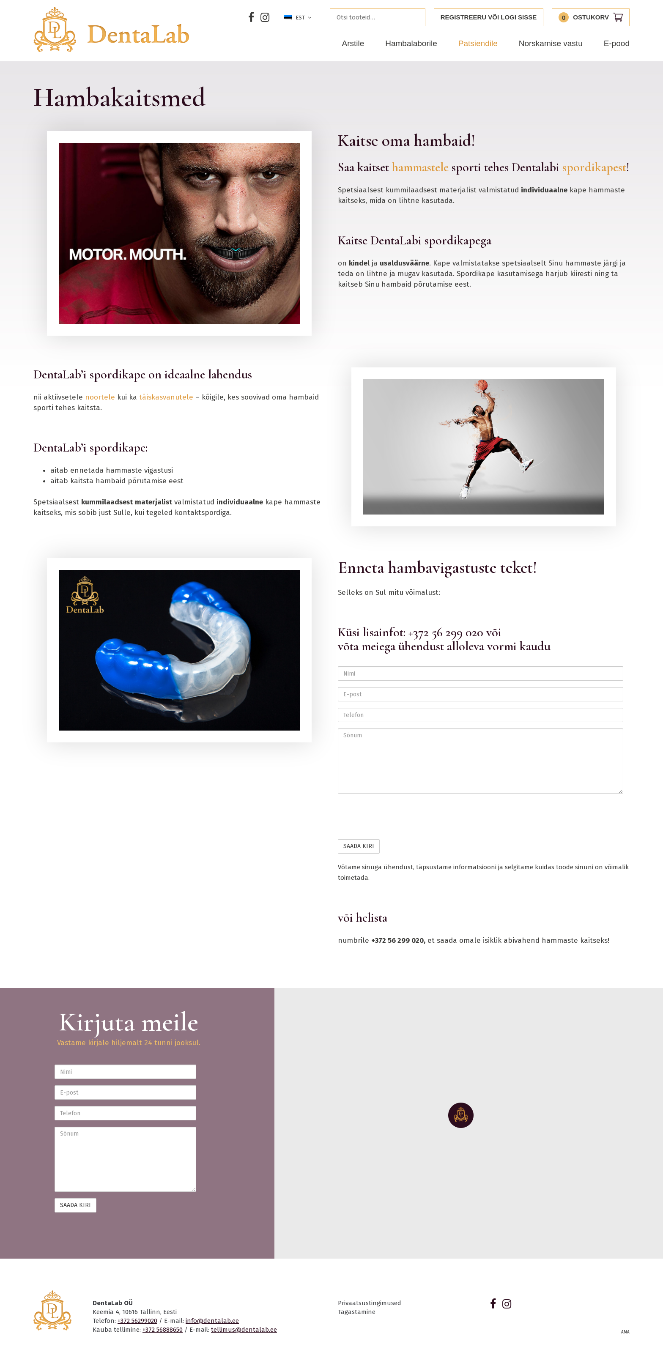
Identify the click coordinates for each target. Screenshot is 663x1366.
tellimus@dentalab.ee (244, 1329)
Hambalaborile (411, 43)
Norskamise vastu (551, 43)
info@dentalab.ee (212, 1321)
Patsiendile (478, 43)
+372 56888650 (162, 1329)
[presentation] (402, 816)
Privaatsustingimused (369, 1303)
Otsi (416, 17)
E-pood (617, 43)
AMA (625, 1332)
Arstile (353, 43)
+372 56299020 (137, 1321)
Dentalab (111, 29)
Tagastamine (356, 1312)
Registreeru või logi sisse (489, 17)
